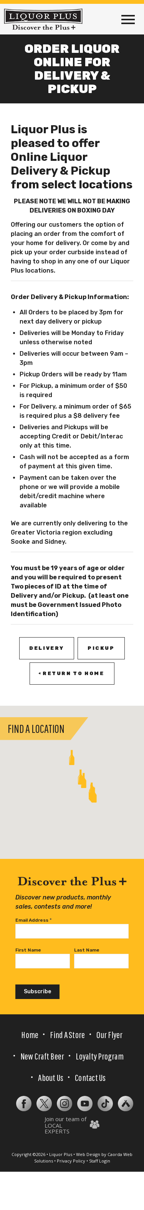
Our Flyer (109, 1034)
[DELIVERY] (46, 648)
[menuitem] (128, 19)
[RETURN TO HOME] (72, 673)
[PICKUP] (101, 648)
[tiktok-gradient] (105, 1103)
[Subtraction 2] (125, 1103)
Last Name (86, 950)
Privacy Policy (71, 1161)
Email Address (33, 920)
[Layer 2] (85, 1103)
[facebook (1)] (23, 1103)
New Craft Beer (42, 1056)
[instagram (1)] (64, 1103)
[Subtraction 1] (44, 1103)
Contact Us (90, 1077)
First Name (28, 950)
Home (29, 1034)
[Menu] (128, 19)
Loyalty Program (100, 1056)
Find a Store (67, 1034)
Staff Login (99, 1161)
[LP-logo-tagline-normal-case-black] (43, 19)
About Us (50, 1077)
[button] (80, 777)
